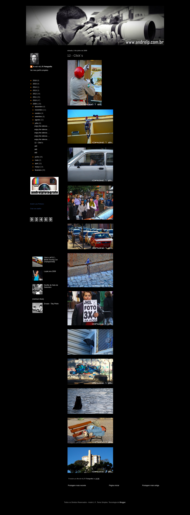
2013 (35, 90)
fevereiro (38, 170)
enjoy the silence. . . (42, 126)
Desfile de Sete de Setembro (51, 286)
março (37, 167)
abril (37, 164)
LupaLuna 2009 (50, 271)
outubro (38, 113)
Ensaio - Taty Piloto (51, 304)
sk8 (35, 146)
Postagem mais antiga (150, 485)
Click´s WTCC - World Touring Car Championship (51, 260)
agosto (37, 120)
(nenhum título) (38, 299)
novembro (39, 110)
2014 (35, 87)
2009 (35, 104)
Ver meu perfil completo (39, 70)
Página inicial (114, 485)
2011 (35, 97)
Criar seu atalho (35, 208)
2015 (35, 84)
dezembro (39, 107)
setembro (38, 117)
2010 (35, 100)
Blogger (122, 502)
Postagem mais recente (77, 485)
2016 (35, 81)
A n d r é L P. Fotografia (42, 67)
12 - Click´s (38, 143)
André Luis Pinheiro (37, 204)
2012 (35, 94)
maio (37, 160)
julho (37, 123)
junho (37, 157)
